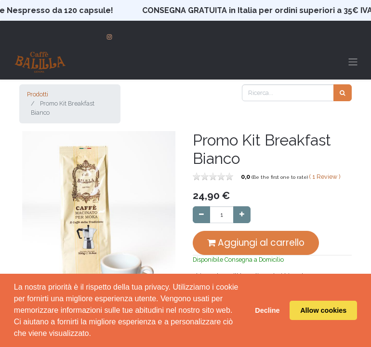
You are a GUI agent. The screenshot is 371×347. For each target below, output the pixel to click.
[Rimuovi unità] (201, 214)
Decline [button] (267, 310)
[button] (31, 227)
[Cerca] (342, 92)
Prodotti (37, 94)
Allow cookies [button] (323, 310)
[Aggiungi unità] (242, 214)
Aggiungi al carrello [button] (256, 242)
